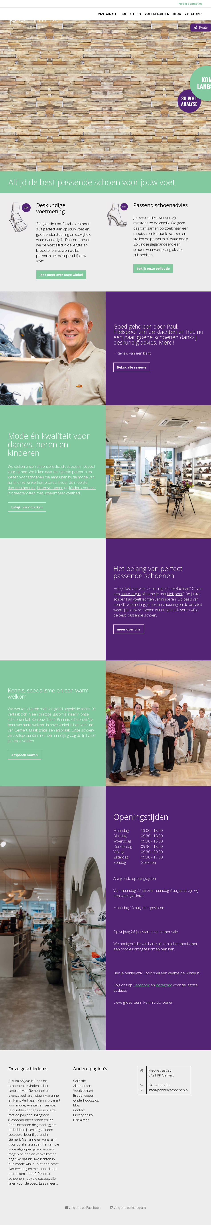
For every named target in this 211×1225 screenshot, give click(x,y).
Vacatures (194, 14)
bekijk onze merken (27, 507)
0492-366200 (159, 1085)
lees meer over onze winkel (61, 275)
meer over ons (128, 629)
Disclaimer (81, 1120)
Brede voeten (83, 1095)
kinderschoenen (82, 487)
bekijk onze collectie (153, 269)
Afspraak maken (24, 755)
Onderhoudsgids (86, 1100)
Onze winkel (107, 14)
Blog (177, 14)
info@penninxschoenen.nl (168, 1090)
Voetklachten (157, 14)
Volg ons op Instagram (128, 1207)
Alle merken (82, 1085)
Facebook (141, 984)
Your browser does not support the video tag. (105, 95)
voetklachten (143, 599)
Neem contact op (191, 3)
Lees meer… (48, 1183)
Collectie (128, 14)
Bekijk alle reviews (131, 367)
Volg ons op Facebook (83, 1207)
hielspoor (175, 593)
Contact (79, 1110)
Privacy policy (83, 1115)
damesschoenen (21, 487)
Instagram (164, 984)
